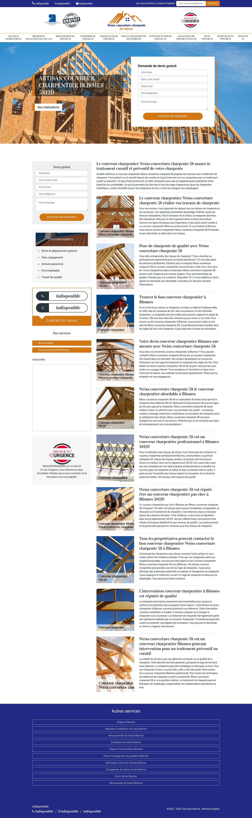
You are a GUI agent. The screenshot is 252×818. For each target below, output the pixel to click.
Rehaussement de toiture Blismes (126, 735)
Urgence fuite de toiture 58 (109, 37)
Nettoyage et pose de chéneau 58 (160, 37)
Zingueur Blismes (126, 722)
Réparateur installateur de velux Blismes (126, 728)
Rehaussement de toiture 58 (65, 37)
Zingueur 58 (243, 37)
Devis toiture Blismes (126, 776)
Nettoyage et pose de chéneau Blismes (126, 762)
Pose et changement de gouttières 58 (133, 37)
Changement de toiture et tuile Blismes (126, 769)
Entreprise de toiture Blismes (126, 742)
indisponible (40, 3)
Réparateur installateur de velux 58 (38, 37)
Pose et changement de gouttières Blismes (126, 756)
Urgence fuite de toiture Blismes (126, 749)
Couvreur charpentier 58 (14, 37)
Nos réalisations (48, 107)
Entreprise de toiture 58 (88, 37)
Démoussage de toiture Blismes (126, 783)
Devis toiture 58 (206, 37)
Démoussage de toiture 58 (225, 37)
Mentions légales (211, 809)
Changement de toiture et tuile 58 (186, 37)
